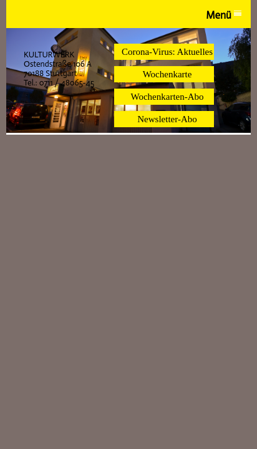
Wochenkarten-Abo (166, 97)
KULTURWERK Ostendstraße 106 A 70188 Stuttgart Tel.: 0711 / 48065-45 (59, 68)
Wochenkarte (167, 74)
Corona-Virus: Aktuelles (167, 52)
